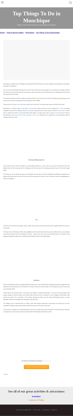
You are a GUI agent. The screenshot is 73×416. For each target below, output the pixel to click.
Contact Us (54, 410)
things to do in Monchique (20, 104)
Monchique (30, 32)
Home (2, 32)
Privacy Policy (36, 410)
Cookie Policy (45, 410)
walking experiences (22, 110)
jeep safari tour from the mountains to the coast (25, 115)
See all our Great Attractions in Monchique (36, 367)
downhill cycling (33, 110)
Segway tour (53, 113)
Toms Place (49, 361)
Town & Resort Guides (15, 32)
